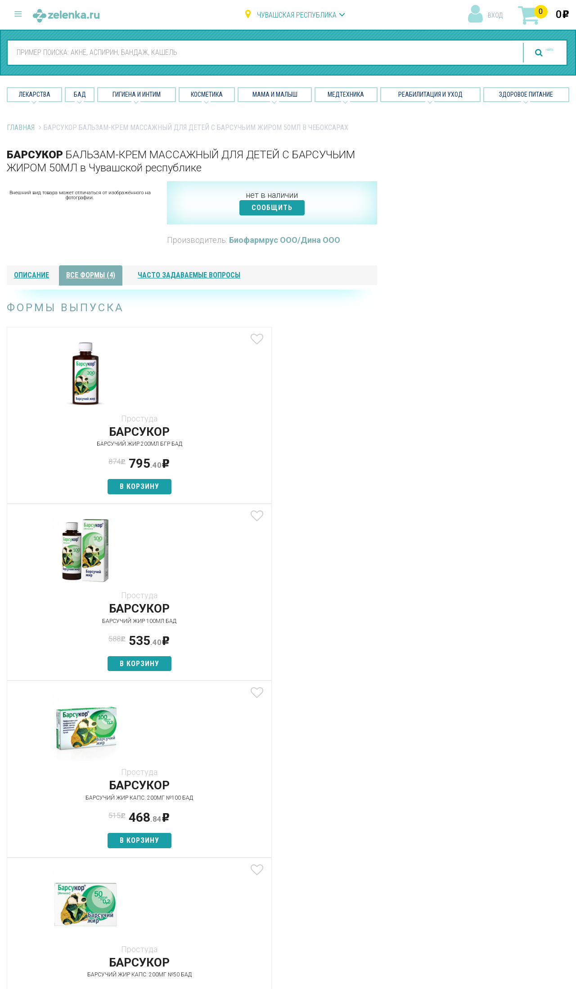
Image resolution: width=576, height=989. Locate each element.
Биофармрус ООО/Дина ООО (284, 240)
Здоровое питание (526, 94)
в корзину (68, 486)
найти (532, 53)
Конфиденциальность (379, 903)
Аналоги (164, 855)
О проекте (359, 808)
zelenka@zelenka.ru (38, 860)
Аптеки (162, 808)
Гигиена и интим (272, 840)
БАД (80, 94)
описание (31, 275)
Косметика (207, 94)
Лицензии (358, 840)
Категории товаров (183, 824)
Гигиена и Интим (136, 94)
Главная (21, 127)
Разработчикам (369, 871)
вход (495, 15)
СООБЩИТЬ (272, 207)
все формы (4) (90, 275)
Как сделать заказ (181, 871)
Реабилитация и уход (430, 94)
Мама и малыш (274, 94)
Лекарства (34, 94)
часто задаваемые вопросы (189, 275)
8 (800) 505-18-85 (61, 806)
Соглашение (363, 887)
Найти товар (171, 840)
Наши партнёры (368, 824)
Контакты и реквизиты (379, 855)
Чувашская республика (297, 15)
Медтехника (346, 94)
